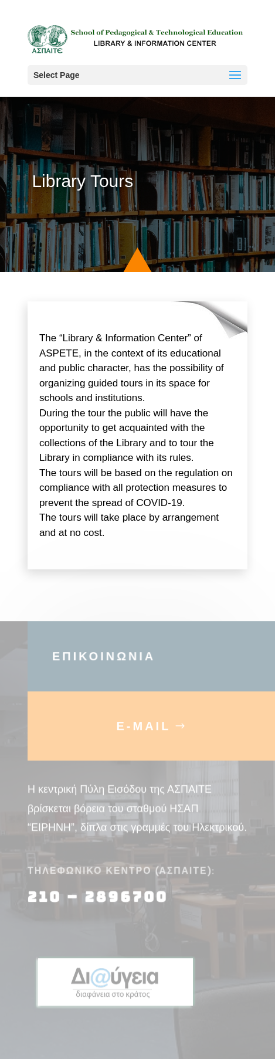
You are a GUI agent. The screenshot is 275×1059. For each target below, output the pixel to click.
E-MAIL (144, 734)
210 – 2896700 (100, 906)
